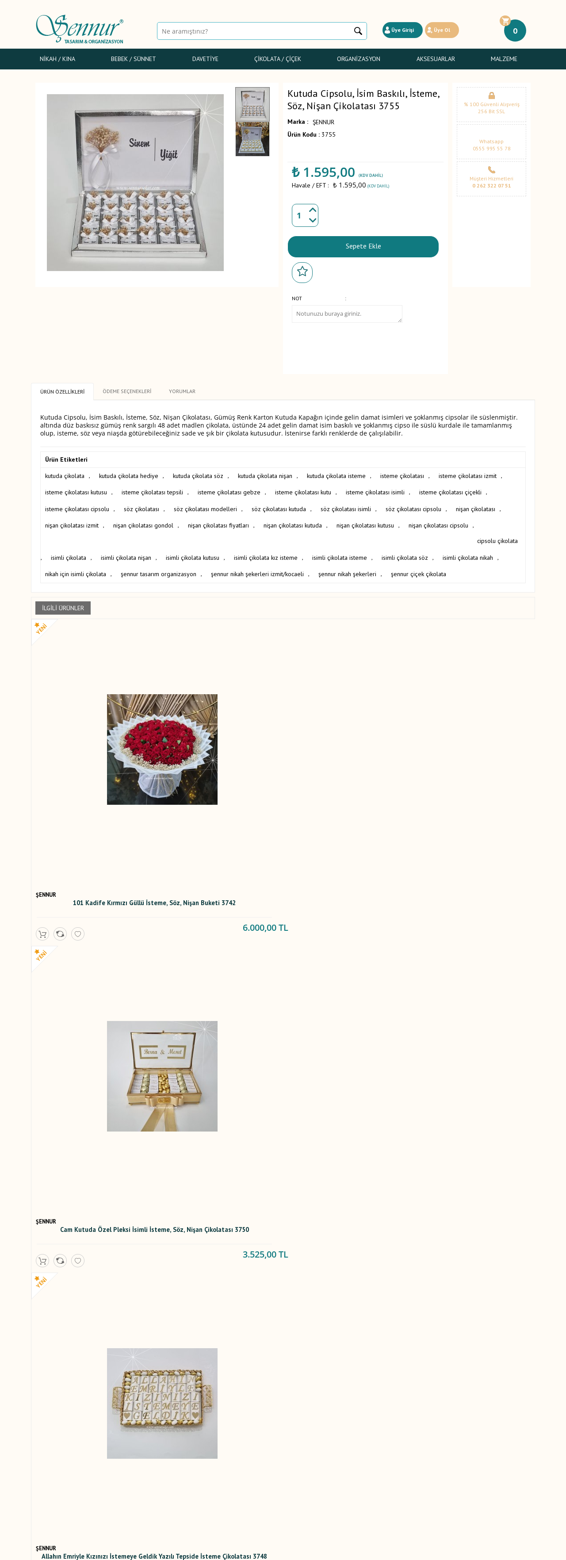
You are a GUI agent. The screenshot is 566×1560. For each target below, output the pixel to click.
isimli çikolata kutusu (242, 535)
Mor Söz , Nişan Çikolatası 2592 (93, 1345)
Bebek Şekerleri (56, 1424)
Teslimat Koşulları (142, 1414)
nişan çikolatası (475, 505)
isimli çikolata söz (454, 535)
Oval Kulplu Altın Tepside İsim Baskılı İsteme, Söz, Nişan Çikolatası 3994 (219, 967)
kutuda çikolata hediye (128, 474)
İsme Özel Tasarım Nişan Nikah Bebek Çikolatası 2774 (345, 1157)
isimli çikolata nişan (175, 535)
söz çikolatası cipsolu (413, 505)
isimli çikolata (118, 535)
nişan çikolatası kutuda (293, 520)
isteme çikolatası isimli (375, 489)
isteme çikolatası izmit (468, 474)
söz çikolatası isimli (346, 505)
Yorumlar (215, 1424)
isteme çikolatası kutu (303, 489)
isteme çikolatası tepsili (152, 489)
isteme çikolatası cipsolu (77, 505)
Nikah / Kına (57, 59)
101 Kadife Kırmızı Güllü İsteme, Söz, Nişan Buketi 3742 (93, 747)
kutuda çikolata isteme (336, 474)
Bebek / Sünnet (133, 59)
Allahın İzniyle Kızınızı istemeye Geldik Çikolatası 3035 (219, 1157)
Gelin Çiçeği (51, 1443)
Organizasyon (358, 59)
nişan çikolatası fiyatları (218, 520)
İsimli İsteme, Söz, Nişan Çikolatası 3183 (93, 1157)
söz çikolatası (141, 505)
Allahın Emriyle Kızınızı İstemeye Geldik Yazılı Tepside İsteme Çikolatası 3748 (345, 749)
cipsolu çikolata (65, 535)
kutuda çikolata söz (198, 474)
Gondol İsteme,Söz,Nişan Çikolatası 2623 (471, 1157)
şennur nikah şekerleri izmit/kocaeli (322, 551)
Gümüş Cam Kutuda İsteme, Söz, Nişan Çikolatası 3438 (345, 965)
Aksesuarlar (436, 59)
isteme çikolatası (402, 474)
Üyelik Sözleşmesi (143, 1424)
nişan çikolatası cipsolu (438, 520)
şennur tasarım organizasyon (223, 551)
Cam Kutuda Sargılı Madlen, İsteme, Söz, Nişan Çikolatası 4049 (93, 967)
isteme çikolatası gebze (229, 489)
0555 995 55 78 (492, 148)
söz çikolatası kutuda (279, 505)
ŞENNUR (323, 122)
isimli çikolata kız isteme (315, 535)
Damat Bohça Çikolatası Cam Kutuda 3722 (471, 747)
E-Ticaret (257, 1548)
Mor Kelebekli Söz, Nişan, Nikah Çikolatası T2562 (219, 1348)
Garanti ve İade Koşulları (151, 1443)
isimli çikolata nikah (70, 551)
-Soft (238, 1548)
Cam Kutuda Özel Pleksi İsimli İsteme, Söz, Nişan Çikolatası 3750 (219, 749)
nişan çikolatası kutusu (365, 520)
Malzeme (504, 59)
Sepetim (214, 1463)
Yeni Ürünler (219, 1434)
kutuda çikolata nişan (265, 474)
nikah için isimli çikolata (140, 551)
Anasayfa (215, 1414)
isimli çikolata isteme (389, 535)
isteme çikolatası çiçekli (450, 489)
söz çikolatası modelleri (205, 505)
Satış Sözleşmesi (141, 1434)
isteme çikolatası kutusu (76, 489)
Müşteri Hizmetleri (227, 1453)
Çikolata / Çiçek (277, 59)
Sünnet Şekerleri (57, 1453)
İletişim (212, 1472)
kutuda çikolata (64, 474)
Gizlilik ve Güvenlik (144, 1453)
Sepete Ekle (363, 244)
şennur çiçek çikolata (483, 551)
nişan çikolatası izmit (72, 520)
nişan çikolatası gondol (143, 520)
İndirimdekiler (221, 1443)
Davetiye (205, 59)
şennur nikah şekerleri (412, 551)
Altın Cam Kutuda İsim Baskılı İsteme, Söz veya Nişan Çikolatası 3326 (471, 967)
